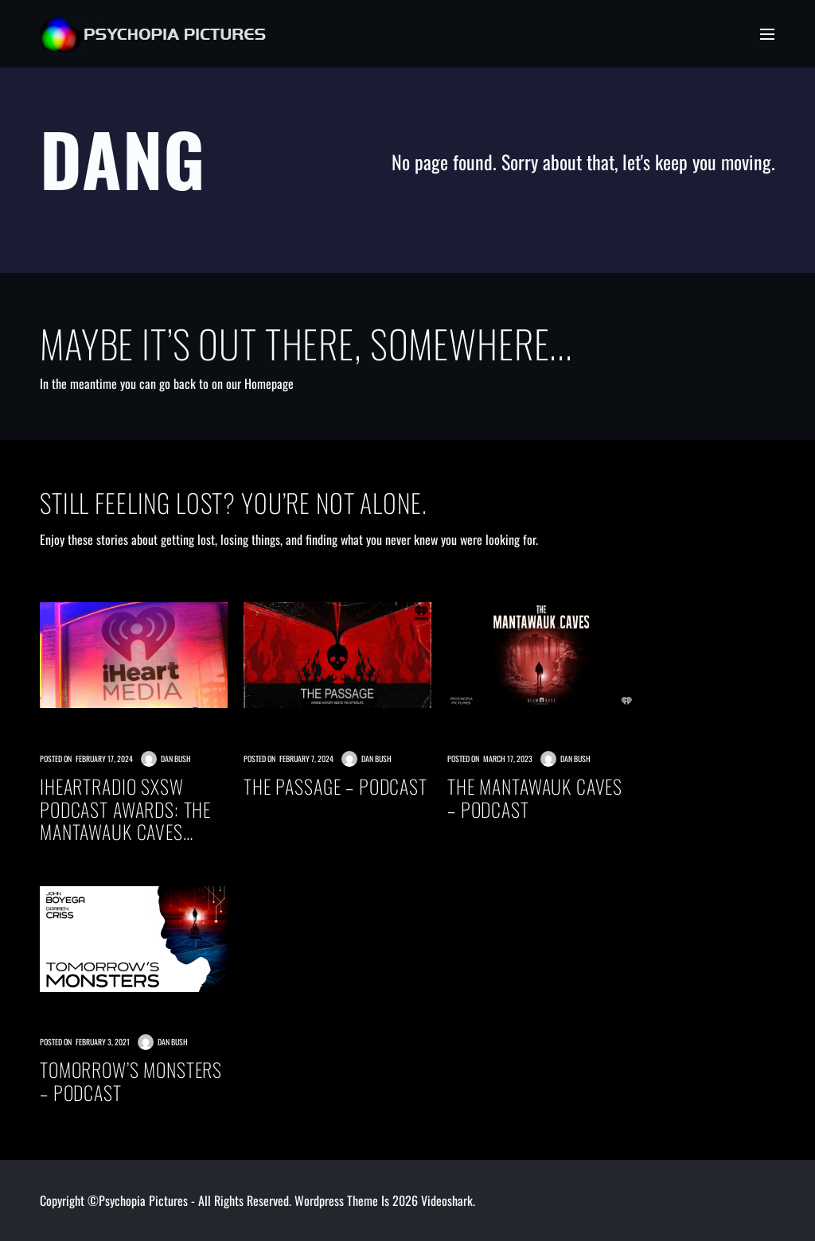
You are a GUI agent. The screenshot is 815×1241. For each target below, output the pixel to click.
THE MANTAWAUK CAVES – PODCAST (534, 798)
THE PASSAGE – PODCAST (335, 786)
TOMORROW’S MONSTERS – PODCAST (131, 1081)
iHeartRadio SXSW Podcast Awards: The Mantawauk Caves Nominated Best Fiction (132, 809)
